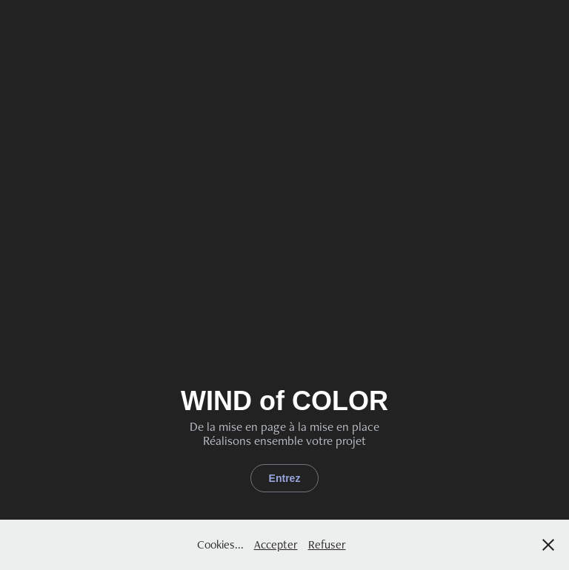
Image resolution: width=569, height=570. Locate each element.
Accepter (276, 544)
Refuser (327, 544)
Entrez (285, 478)
